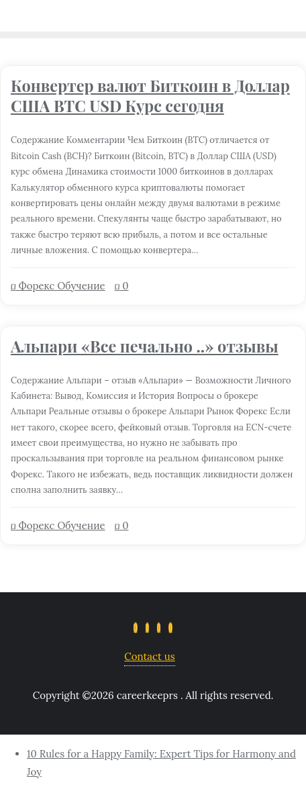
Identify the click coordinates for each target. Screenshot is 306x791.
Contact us (149, 656)
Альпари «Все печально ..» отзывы (144, 346)
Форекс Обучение (58, 285)
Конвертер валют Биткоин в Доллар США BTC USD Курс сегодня (150, 95)
